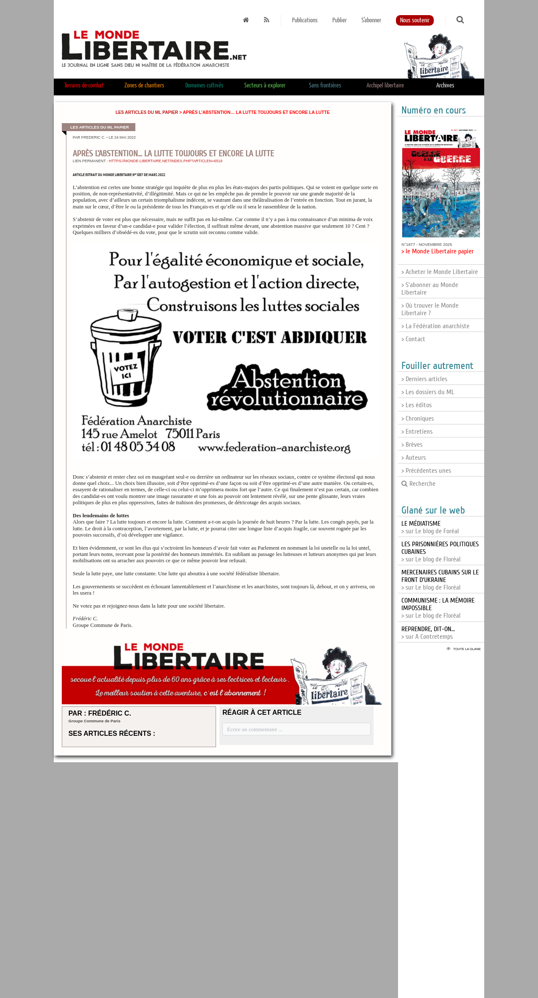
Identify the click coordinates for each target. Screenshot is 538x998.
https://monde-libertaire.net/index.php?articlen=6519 (165, 161)
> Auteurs (413, 457)
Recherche (418, 483)
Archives (445, 85)
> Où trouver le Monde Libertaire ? (430, 309)
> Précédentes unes (426, 470)
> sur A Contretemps (428, 632)
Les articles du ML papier (147, 112)
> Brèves (411, 444)
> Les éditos (416, 405)
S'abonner (371, 20)
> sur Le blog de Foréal (430, 527)
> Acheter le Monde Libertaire (439, 272)
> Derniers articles (424, 379)
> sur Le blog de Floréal (440, 580)
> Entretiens (417, 431)
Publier (339, 20)
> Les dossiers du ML (427, 392)
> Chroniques (417, 418)
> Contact (413, 339)
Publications (305, 20)
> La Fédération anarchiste (435, 326)
